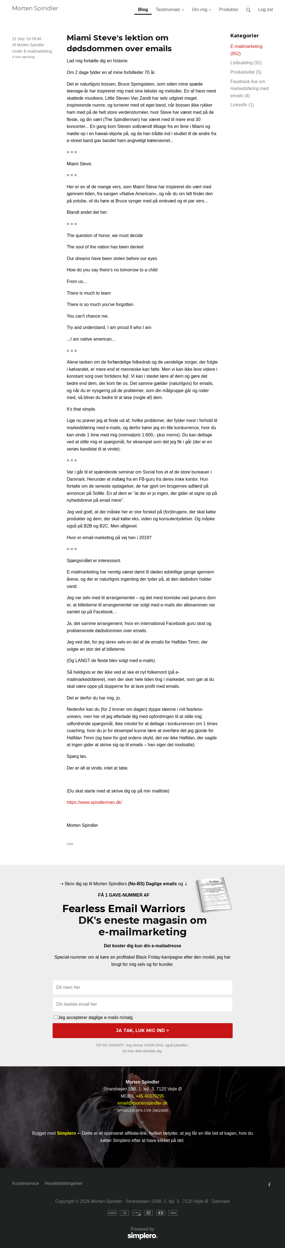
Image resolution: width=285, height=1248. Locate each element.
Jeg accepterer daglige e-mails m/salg (93, 1017)
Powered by (85, 1234)
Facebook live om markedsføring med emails (249, 88)
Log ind (265, 9)
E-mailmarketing (38, 51)
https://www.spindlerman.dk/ (94, 802)
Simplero (66, 1133)
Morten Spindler (35, 8)
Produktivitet (245, 72)
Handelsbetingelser (64, 1183)
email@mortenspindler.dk (142, 1103)
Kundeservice (25, 1183)
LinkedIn (242, 104)
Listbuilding (246, 62)
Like (70, 844)
